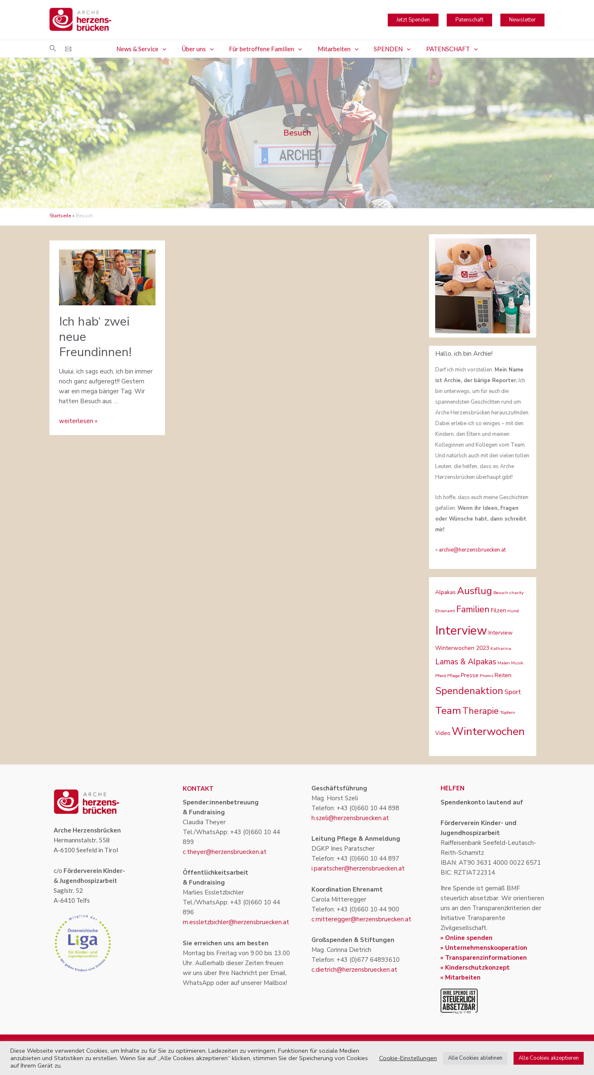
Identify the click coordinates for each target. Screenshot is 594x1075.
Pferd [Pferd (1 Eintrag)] (440, 676)
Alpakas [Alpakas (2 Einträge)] (445, 592)
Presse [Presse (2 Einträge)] (469, 675)
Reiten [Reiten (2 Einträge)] (503, 675)
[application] (170, 48)
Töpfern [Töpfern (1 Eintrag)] (507, 712)
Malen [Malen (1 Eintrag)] (503, 663)
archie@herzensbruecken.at (472, 550)
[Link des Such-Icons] (53, 49)
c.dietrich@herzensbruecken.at (354, 970)
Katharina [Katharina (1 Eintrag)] (500, 648)
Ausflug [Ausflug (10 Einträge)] (474, 590)
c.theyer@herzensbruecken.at (224, 852)
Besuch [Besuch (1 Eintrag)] (500, 593)
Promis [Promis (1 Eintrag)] (486, 676)
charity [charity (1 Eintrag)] (516, 593)
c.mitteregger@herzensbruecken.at (361, 919)
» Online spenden (467, 938)
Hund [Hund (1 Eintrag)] (513, 611)
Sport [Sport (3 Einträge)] (512, 692)
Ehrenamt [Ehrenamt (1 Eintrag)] (445, 611)
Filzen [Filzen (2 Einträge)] (498, 610)
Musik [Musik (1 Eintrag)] (517, 663)
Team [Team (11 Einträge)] (448, 711)
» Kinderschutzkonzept (475, 967)
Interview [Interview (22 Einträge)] (461, 630)
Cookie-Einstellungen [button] (408, 1058)
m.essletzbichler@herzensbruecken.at (236, 922)
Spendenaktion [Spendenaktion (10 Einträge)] (469, 690)
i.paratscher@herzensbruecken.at (358, 868)
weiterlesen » (78, 421)
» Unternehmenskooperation (484, 948)
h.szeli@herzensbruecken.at (350, 818)
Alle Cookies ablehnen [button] (475, 1058)
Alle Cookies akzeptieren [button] (549, 1058)
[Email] (68, 49)
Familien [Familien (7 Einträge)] (473, 609)
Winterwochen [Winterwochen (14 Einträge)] (488, 731)
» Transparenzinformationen (484, 958)
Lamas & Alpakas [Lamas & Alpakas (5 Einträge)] (465, 661)
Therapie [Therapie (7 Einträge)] (480, 711)
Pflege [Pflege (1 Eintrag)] (453, 676)
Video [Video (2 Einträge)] (442, 733)
